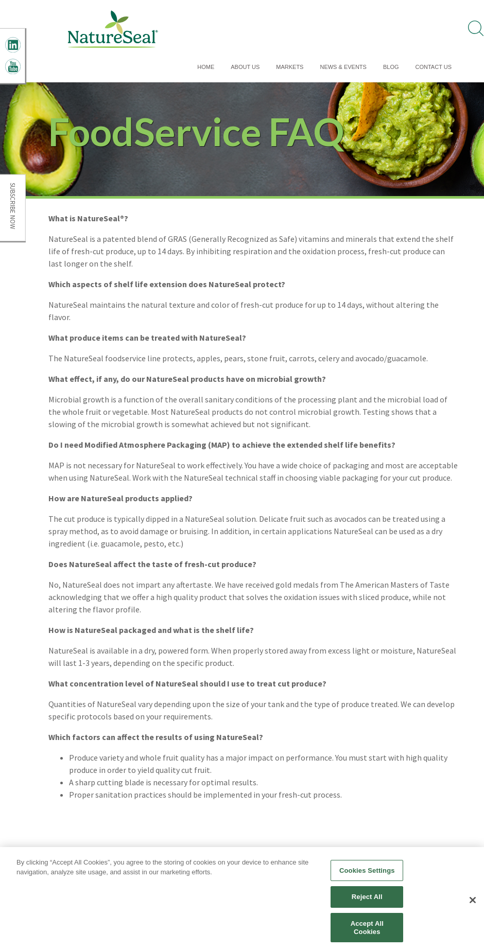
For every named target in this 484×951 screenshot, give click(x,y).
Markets (289, 67)
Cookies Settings (367, 873)
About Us (245, 67)
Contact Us (434, 67)
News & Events (343, 67)
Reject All (367, 900)
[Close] (472, 903)
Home (205, 67)
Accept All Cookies (367, 931)
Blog (391, 67)
